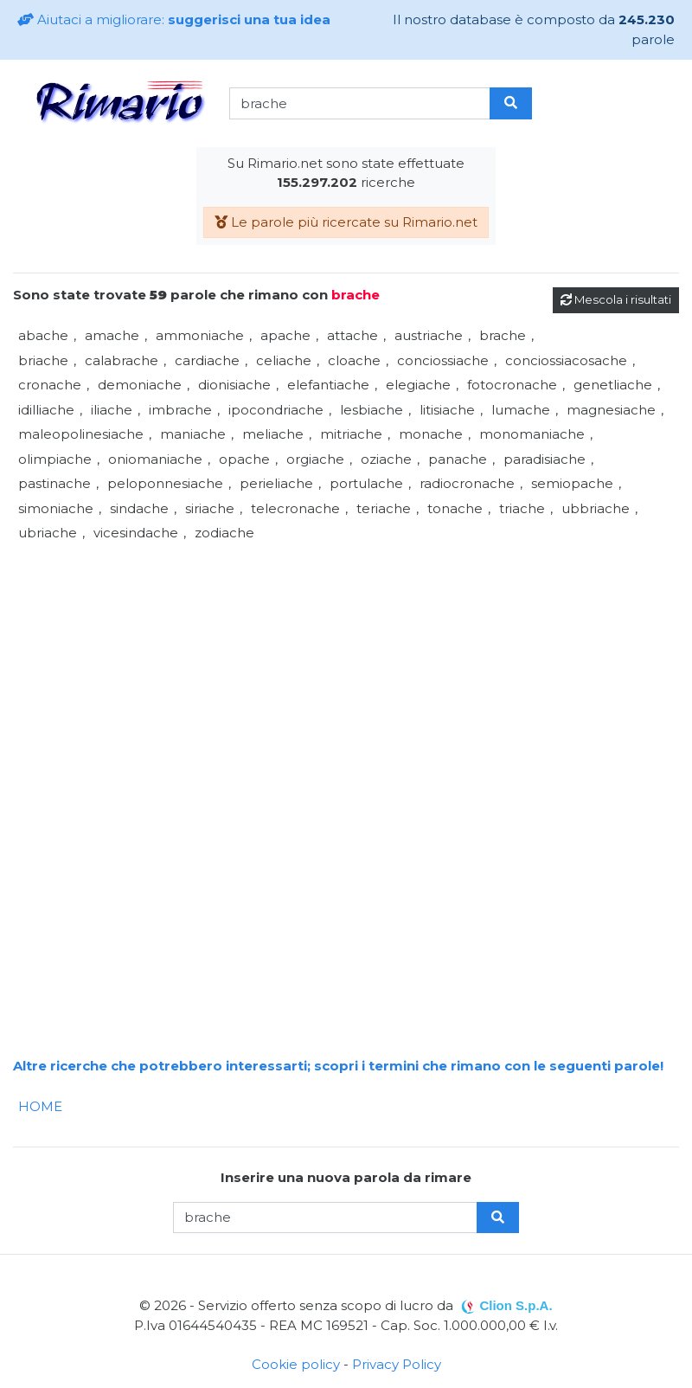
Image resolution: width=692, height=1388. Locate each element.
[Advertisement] (346, 667)
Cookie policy (296, 1364)
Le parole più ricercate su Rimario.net (346, 222)
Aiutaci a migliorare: (173, 19)
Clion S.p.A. (515, 1305)
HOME (40, 1106)
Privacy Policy (396, 1364)
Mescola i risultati (616, 299)
